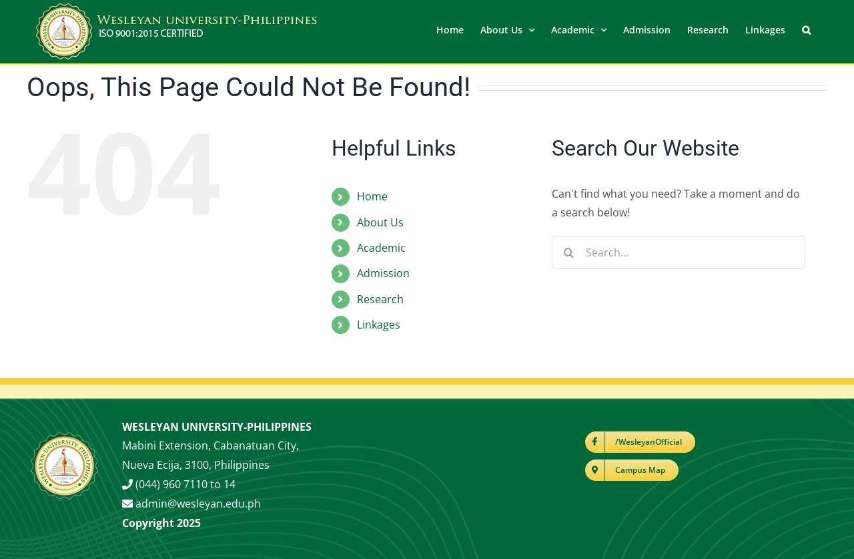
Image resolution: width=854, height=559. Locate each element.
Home (372, 195)
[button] (806, 28)
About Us (380, 221)
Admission (383, 272)
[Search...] (678, 251)
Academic (381, 247)
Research (380, 298)
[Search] (568, 251)
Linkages (378, 324)
